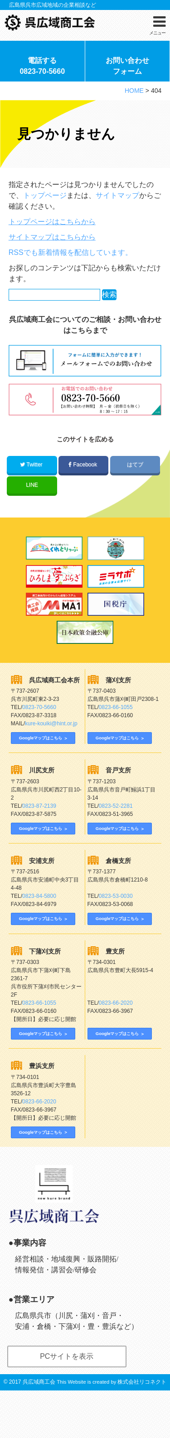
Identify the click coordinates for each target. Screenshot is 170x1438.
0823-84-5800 (39, 917)
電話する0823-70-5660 (42, 68)
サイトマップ (117, 198)
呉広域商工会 (39, 1429)
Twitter (32, 468)
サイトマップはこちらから (52, 240)
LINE (32, 488)
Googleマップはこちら (43, 742)
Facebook (83, 468)
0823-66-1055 (116, 711)
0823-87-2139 (39, 818)
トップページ (45, 198)
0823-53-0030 (116, 917)
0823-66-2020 (116, 1033)
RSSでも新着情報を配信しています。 (70, 255)
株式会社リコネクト (141, 1429)
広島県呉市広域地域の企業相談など (52, 5)
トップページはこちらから (52, 225)
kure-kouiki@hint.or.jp (51, 727)
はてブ (135, 468)
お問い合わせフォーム (127, 68)
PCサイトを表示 (66, 1404)
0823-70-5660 (39, 711)
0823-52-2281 (116, 818)
